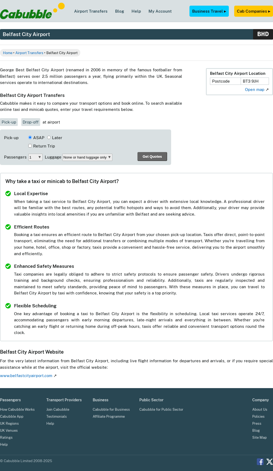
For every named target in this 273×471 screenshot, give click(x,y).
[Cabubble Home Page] (32, 17)
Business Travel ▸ (209, 11)
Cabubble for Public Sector (161, 409)
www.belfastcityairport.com (26, 375)
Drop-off (31, 122)
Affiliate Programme (109, 416)
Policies (258, 416)
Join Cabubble (57, 409)
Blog (119, 11)
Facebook (260, 461)
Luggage (53, 157)
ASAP (38, 137)
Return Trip (44, 146)
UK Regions (9, 423)
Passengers (15, 157)
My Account (160, 11)
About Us (259, 409)
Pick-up (9, 122)
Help (136, 11)
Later (57, 137)
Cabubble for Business (111, 409)
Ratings (6, 437)
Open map (254, 89)
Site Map (259, 437)
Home (7, 53)
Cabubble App (11, 416)
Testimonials (56, 416)
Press (256, 423)
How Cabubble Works (17, 409)
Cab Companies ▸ (253, 11)
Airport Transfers (91, 11)
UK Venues (9, 430)
